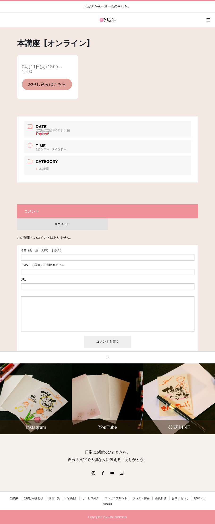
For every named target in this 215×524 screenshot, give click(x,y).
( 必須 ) (41, 250)
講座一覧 (54, 498)
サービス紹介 (90, 498)
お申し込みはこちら (47, 84)
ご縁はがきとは (33, 498)
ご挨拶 (13, 498)
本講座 (42, 169)
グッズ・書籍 (141, 498)
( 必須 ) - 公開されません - (43, 265)
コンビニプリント (116, 498)
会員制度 (160, 498)
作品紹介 (71, 498)
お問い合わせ (180, 498)
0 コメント (62, 224)
